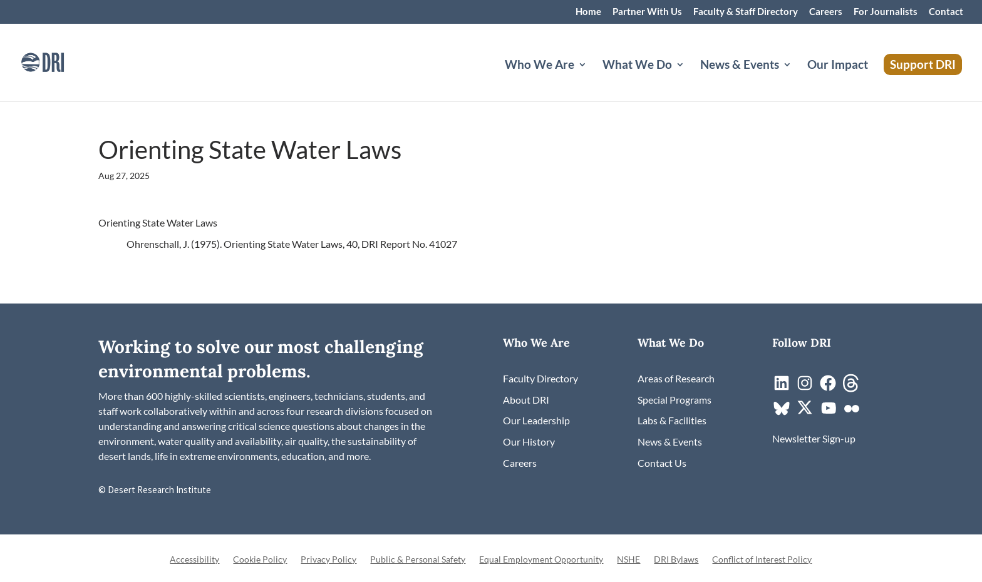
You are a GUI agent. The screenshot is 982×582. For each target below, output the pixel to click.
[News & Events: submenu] (797, 79)
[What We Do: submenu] (690, 79)
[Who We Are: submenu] (592, 79)
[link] (59, 61)
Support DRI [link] (923, 64)
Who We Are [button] (539, 65)
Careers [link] (825, 12)
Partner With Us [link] (647, 12)
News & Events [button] (739, 65)
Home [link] (588, 12)
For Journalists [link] (885, 12)
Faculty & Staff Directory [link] (745, 12)
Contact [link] (946, 12)
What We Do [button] (637, 65)
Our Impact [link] (837, 65)
